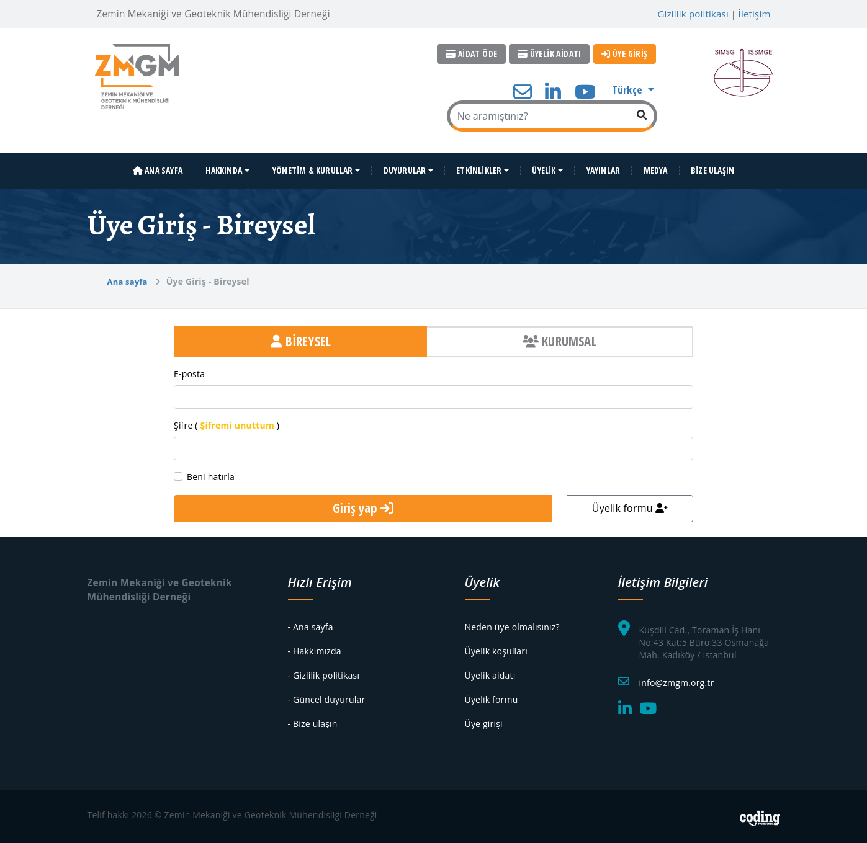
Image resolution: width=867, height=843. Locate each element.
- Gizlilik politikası (324, 671)
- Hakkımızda (314, 647)
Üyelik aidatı (490, 671)
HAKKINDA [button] (223, 167)
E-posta (189, 370)
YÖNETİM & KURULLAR (312, 167)
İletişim (755, 13)
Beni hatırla (211, 473)
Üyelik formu (630, 504)
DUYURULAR (405, 167)
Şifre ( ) (226, 421)
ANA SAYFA (157, 167)
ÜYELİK (543, 167)
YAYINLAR (603, 167)
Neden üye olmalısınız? (512, 623)
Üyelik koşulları (496, 647)
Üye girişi (484, 720)
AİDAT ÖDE (474, 54)
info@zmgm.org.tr (676, 679)
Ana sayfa (127, 277)
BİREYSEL (301, 338)
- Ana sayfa (310, 623)
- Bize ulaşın (313, 720)
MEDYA (656, 167)
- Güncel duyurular (327, 696)
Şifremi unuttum (237, 421)
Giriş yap (363, 505)
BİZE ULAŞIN (712, 167)
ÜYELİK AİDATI (551, 54)
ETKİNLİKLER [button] (478, 167)
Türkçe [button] (628, 89)
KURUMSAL (559, 338)
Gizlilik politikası (693, 13)
